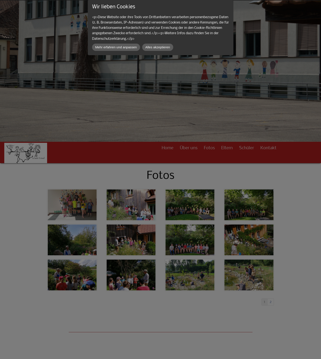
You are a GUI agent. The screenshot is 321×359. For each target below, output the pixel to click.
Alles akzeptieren (157, 47)
